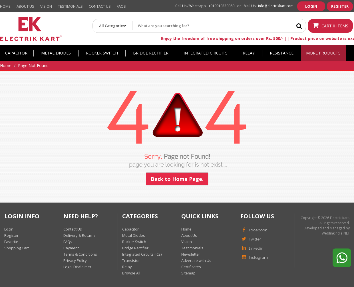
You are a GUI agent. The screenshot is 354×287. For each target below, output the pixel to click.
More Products (323, 53)
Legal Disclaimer (77, 266)
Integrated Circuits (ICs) (142, 254)
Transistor (131, 260)
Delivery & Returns (79, 235)
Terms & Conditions (80, 254)
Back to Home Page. (177, 178)
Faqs (121, 6)
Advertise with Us (196, 260)
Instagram (254, 257)
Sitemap (188, 273)
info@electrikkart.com (275, 5)
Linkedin (252, 248)
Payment (71, 247)
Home (5, 6)
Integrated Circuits (206, 53)
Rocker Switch (102, 53)
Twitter (250, 238)
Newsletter (190, 254)
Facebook (253, 229)
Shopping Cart (16, 247)
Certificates (191, 266)
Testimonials (70, 6)
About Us (25, 6)
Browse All (131, 273)
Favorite (11, 241)
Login (311, 6)
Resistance (281, 53)
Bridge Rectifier (150, 53)
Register (340, 6)
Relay (249, 53)
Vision (46, 6)
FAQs (67, 241)
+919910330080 (221, 5)
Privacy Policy (75, 260)
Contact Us (100, 6)
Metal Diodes (56, 53)
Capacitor (16, 53)
